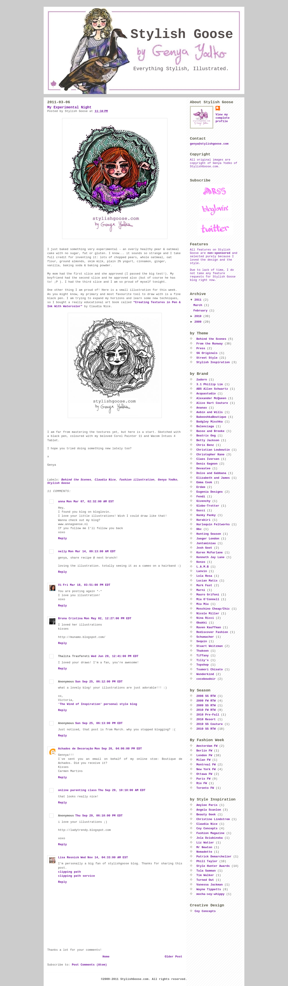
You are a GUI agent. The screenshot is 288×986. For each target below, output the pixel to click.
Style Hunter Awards (213, 866)
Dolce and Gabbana (211, 473)
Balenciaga (205, 426)
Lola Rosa (204, 576)
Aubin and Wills (209, 412)
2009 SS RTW (206, 705)
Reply (62, 538)
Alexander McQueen (211, 398)
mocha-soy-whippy (210, 894)
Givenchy (203, 501)
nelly (62, 551)
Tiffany (202, 655)
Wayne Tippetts (208, 889)
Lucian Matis (207, 580)
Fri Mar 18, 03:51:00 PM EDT (86, 585)
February (201, 310)
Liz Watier (205, 842)
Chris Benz (205, 445)
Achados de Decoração (75, 748)
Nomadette (204, 852)
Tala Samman (206, 870)
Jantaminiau (206, 543)
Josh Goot (204, 548)
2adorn (201, 379)
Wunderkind (205, 674)
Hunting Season (208, 534)
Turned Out (205, 880)
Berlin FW (204, 750)
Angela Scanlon (208, 810)
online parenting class (77, 790)
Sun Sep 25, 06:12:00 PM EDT (99, 681)
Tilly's (202, 660)
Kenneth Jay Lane (210, 557)
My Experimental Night (69, 107)
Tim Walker (205, 875)
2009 (198, 322)
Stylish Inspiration (213, 362)
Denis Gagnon (207, 463)
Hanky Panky (206, 515)
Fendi (200, 496)
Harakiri (203, 520)
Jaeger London (207, 538)
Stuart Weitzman (209, 646)
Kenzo (200, 562)
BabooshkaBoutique (211, 417)
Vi (60, 585)
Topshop (202, 664)
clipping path (69, 872)
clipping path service (76, 876)
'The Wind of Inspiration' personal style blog (97, 704)
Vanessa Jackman (209, 884)
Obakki (201, 622)
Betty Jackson (207, 440)
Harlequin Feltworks (213, 524)
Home (105, 956)
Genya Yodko (167, 479)
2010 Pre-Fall (207, 714)
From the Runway (209, 343)
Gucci (200, 510)
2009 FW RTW (206, 700)
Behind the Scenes (76, 479)
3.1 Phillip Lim (209, 384)
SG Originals (207, 353)
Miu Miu (202, 604)
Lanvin (201, 571)
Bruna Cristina (70, 618)
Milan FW (203, 760)
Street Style (207, 358)
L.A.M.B (202, 566)
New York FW (206, 769)
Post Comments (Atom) (89, 964)
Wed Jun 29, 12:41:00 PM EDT (114, 656)
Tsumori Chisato (209, 669)
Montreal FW (206, 764)
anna (61, 501)
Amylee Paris (207, 805)
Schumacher (205, 637)
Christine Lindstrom (213, 819)
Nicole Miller (207, 613)
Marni (200, 590)
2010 (198, 316)
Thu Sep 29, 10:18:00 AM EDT (122, 790)
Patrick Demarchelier (214, 856)
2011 (198, 300)
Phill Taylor (207, 861)
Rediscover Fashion (212, 632)
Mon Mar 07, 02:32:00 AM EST (90, 501)
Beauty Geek (206, 814)
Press (200, 348)
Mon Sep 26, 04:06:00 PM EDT (118, 748)
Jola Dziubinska (209, 838)
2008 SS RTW (206, 696)
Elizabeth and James (213, 478)
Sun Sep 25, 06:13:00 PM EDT (99, 723)
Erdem (200, 487)
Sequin (201, 641)
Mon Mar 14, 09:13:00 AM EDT (92, 551)
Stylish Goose (181, 34)
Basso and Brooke (210, 431)
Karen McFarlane (209, 552)
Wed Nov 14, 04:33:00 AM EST (104, 857)
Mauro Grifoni (207, 594)
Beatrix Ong (206, 435)
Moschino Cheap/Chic (213, 608)
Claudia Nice (105, 479)
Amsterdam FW (207, 746)
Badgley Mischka (209, 421)
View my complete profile (223, 118)
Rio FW (201, 783)
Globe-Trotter (207, 506)
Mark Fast (204, 585)
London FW (204, 755)
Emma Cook (204, 482)
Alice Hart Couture (212, 403)
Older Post (173, 956)
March (199, 305)
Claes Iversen (207, 459)
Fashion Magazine (210, 833)
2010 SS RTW (206, 729)
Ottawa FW (204, 774)
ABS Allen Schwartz (212, 389)
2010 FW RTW (206, 710)
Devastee (203, 468)
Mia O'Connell (207, 599)
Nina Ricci (205, 618)
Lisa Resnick (68, 857)
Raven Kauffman (208, 627)
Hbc (199, 529)
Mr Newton (204, 847)
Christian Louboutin (213, 450)
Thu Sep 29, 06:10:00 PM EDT (99, 815)
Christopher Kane (210, 454)
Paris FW (203, 778)
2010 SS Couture (209, 724)
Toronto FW (205, 788)
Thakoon (202, 651)
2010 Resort (206, 719)
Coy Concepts (207, 828)
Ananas (201, 407)
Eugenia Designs (209, 492)
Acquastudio (206, 393)
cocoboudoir (206, 679)
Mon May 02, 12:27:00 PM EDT (107, 618)
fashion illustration (136, 479)
